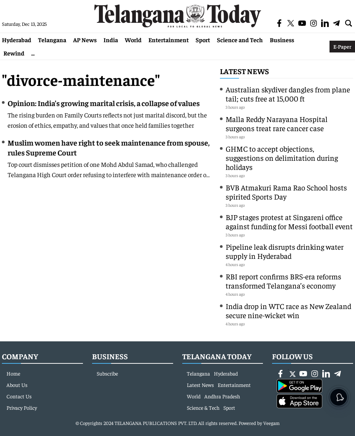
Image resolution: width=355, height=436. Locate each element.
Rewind (13, 53)
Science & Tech (203, 407)
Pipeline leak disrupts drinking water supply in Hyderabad (285, 251)
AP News (85, 39)
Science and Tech (240, 39)
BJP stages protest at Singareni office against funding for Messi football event (289, 221)
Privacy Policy (21, 407)
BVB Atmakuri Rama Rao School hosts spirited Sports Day (286, 191)
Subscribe (107, 373)
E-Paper (342, 46)
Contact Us (19, 396)
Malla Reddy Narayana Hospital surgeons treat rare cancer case (277, 123)
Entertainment (168, 39)
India (110, 39)
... (33, 53)
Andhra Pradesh (222, 396)
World (133, 39)
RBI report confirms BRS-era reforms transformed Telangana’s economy (283, 280)
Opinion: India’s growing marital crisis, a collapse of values (104, 103)
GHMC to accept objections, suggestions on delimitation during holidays (282, 157)
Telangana (52, 39)
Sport (203, 39)
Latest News (244, 71)
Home (13, 373)
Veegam (271, 423)
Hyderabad (16, 39)
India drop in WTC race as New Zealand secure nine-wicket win (288, 310)
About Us (16, 384)
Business (282, 39)
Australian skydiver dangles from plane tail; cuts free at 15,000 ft (288, 93)
